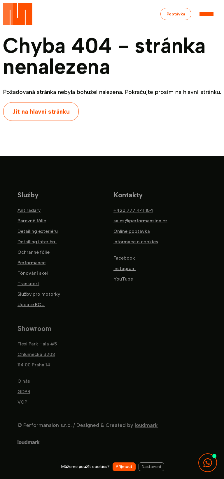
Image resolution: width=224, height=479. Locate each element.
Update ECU (31, 304)
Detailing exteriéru (38, 231)
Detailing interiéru (37, 242)
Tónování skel (33, 273)
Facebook (124, 258)
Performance (32, 262)
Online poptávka (131, 231)
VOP (22, 402)
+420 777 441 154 (133, 210)
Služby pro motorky (39, 294)
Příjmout (124, 466)
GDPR (24, 391)
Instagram (124, 268)
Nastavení (151, 466)
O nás (24, 381)
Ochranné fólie (34, 252)
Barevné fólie (32, 221)
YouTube (123, 279)
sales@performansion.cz (140, 221)
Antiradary (29, 210)
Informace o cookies (135, 242)
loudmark (146, 425)
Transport (28, 283)
